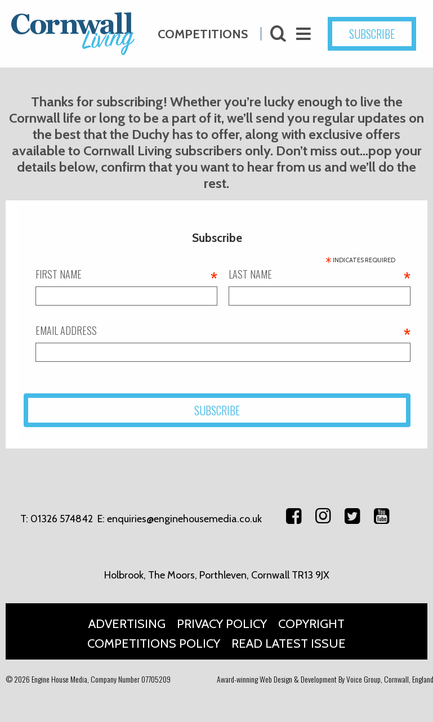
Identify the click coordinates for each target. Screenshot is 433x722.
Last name (319, 274)
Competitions (203, 29)
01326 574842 (61, 519)
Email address (222, 330)
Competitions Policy (153, 643)
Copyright (311, 623)
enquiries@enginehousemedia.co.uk (184, 519)
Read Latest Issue (288, 643)
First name (126, 274)
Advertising (127, 623)
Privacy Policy (222, 623)
